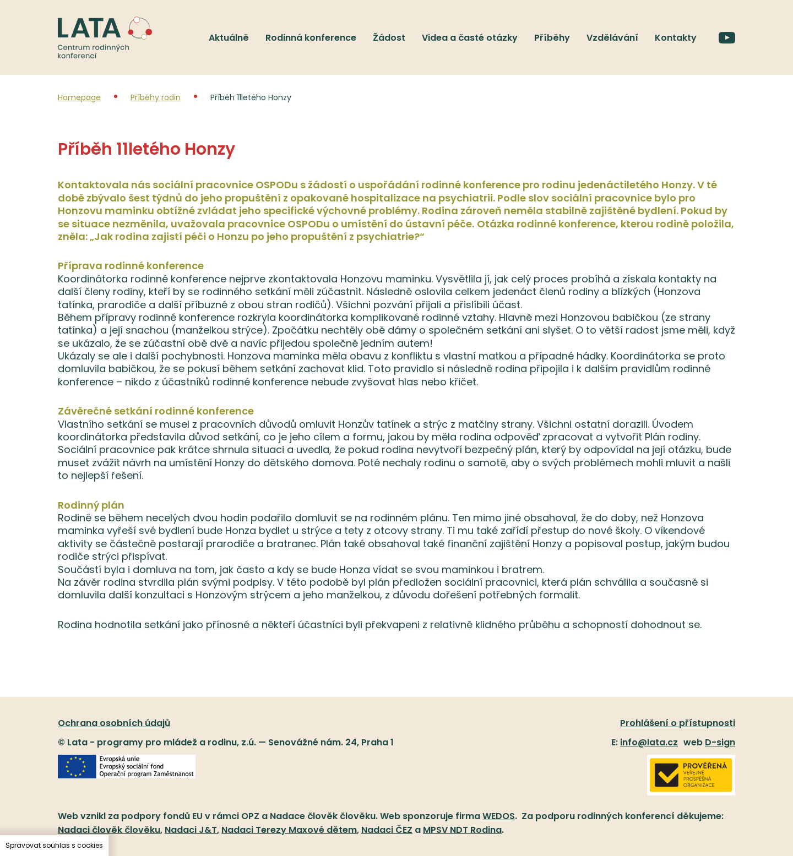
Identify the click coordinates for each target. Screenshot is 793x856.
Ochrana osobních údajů (114, 723)
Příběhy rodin (156, 97)
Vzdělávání (612, 37)
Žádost (389, 37)
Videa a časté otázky (470, 37)
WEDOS (498, 816)
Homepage (79, 97)
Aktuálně (229, 37)
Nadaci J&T (191, 830)
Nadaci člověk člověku (109, 830)
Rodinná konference (310, 37)
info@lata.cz (649, 742)
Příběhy (552, 37)
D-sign (720, 742)
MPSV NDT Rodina (462, 830)
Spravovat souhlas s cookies (54, 845)
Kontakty (676, 37)
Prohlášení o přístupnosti (677, 723)
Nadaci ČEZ (386, 830)
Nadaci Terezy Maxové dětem (289, 830)
